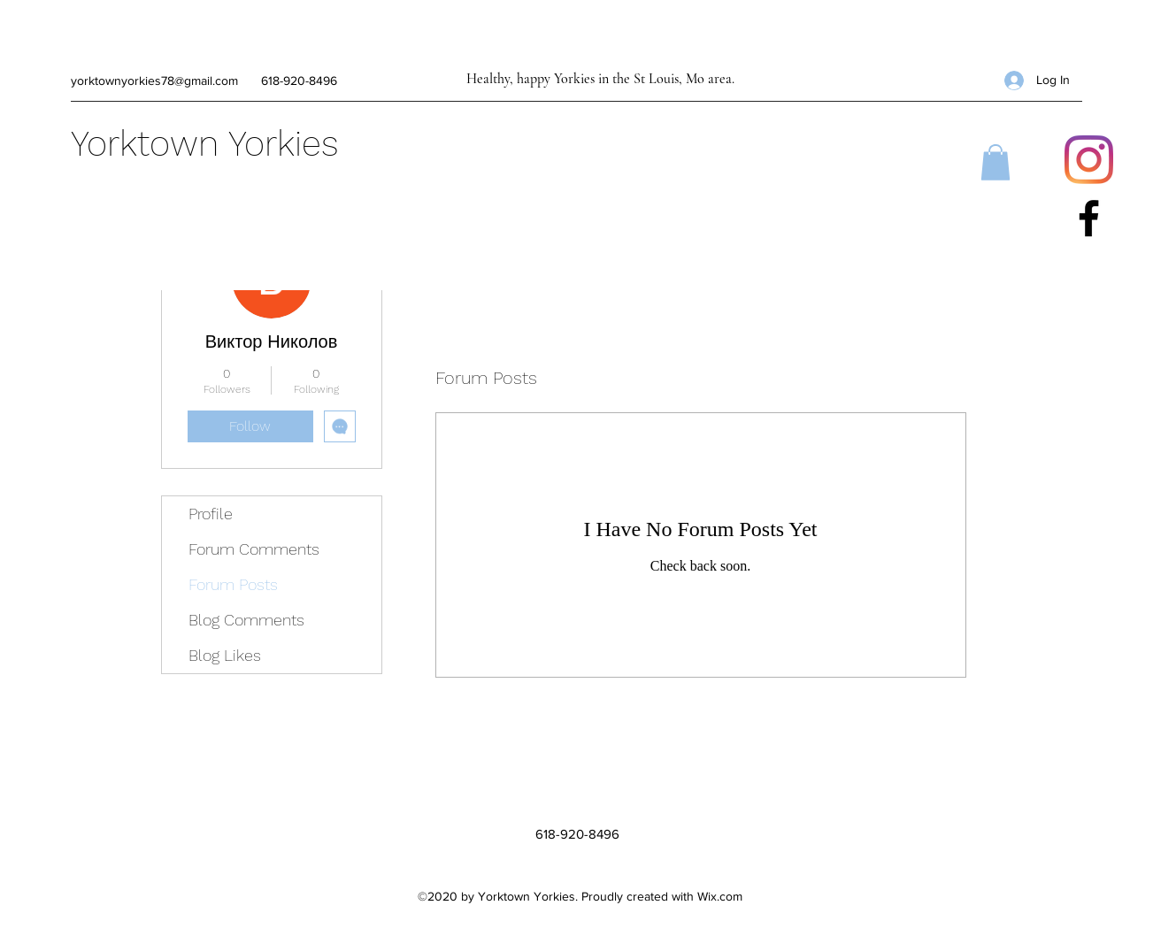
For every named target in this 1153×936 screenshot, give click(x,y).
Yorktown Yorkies (205, 144)
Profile (210, 513)
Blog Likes (224, 655)
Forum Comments (253, 549)
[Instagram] (1089, 159)
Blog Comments (246, 619)
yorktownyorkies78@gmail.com (154, 80)
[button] (995, 162)
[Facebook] (1089, 218)
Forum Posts (233, 584)
